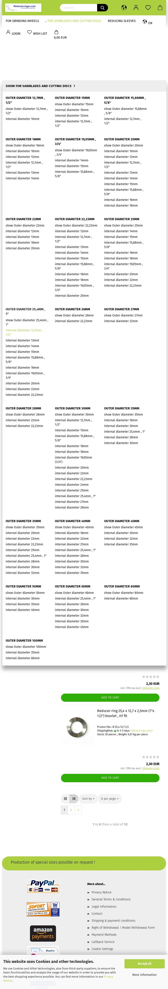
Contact (97, 859)
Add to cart (110, 161)
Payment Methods (104, 880)
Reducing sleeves (120, 21)
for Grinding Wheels (22, 21)
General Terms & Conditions (111, 845)
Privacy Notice (102, 838)
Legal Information (104, 852)
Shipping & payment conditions (113, 866)
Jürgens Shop (18, 236)
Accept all (144, 964)
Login (30, 200)
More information (144, 975)
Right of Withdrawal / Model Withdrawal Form (123, 873)
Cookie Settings (102, 894)
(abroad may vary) (141, 114)
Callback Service (103, 887)
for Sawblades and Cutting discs (72, 21)
